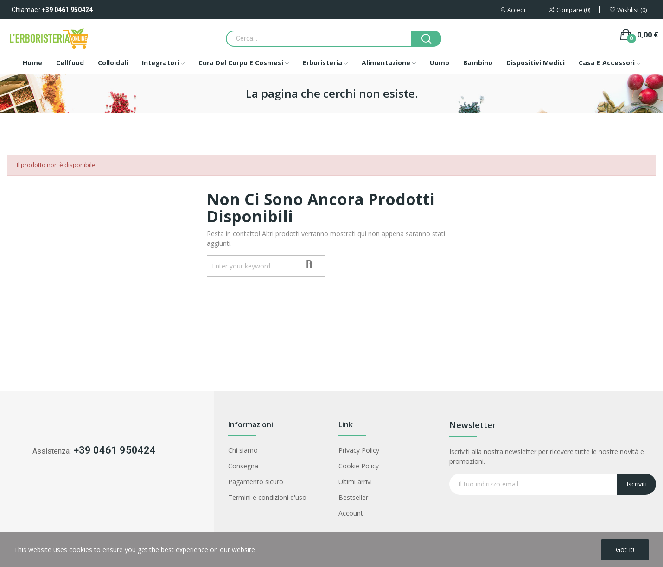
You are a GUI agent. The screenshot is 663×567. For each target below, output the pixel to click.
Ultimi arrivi (355, 481)
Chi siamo (243, 450)
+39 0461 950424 (67, 9)
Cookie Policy (358, 465)
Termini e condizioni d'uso (267, 497)
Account (350, 513)
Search (309, 264)
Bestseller (353, 497)
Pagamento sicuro (255, 481)
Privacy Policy (358, 450)
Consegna (243, 465)
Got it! (625, 549)
